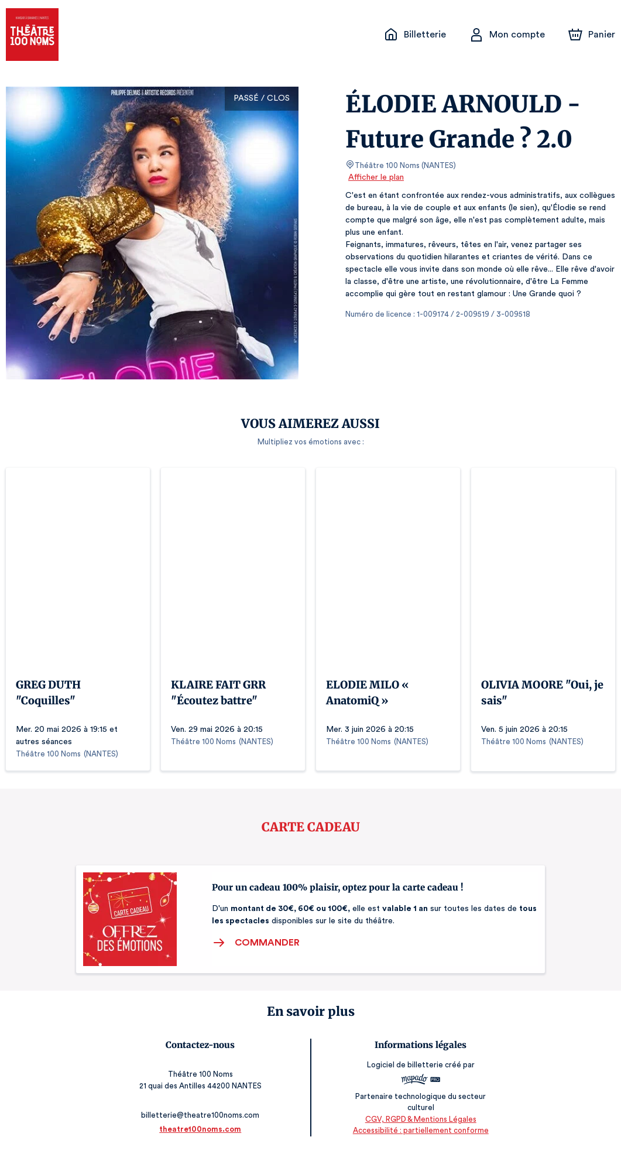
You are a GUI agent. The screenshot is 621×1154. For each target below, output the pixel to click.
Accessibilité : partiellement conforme (420, 1130)
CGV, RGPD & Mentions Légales (420, 1119)
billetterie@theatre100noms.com (200, 1115)
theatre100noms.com (200, 1129)
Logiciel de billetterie (405, 1065)
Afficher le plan (375, 177)
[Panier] (591, 34)
